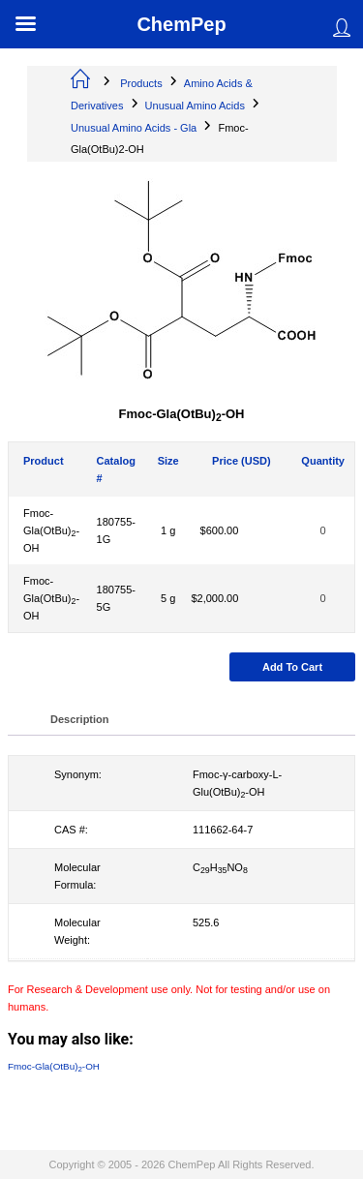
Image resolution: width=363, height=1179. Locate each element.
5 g (168, 598)
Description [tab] (79, 719)
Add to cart (292, 667)
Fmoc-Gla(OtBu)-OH (51, 530)
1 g (168, 530)
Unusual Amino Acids (195, 105)
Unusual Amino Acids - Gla (134, 128)
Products (141, 83)
